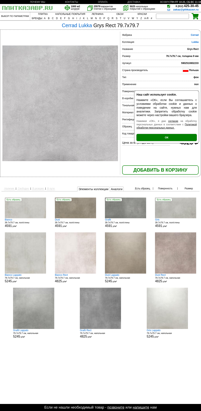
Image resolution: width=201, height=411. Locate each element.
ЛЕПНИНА (97, 14)
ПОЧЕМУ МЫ (37, 2)
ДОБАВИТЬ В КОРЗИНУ (160, 170)
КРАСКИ (142, 14)
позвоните (115, 407)
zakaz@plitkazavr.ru (186, 9)
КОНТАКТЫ (71, 2)
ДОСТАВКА (133, 2)
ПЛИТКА (43, 14)
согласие (173, 121)
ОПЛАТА (103, 2)
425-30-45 (187, 6)
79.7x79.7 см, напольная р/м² (25, 278)
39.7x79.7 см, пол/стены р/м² (25, 223)
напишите (141, 407)
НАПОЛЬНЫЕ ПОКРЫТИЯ (70, 14)
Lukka (195, 42)
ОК (166, 137)
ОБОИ (119, 14)
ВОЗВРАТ (165, 2)
